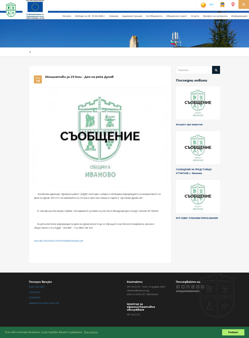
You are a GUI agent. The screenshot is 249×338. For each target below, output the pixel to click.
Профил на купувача (215, 16)
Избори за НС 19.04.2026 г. (90, 16)
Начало (66, 16)
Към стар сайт (37, 286)
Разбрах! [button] (233, 332)
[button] (243, 4)
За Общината (154, 16)
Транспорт (35, 292)
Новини (113, 16)
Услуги (195, 16)
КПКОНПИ (34, 297)
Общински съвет (176, 16)
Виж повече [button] (91, 332)
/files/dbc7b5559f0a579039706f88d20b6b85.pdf (58, 240)
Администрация (132, 16)
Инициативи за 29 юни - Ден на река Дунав (79, 77)
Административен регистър (44, 302)
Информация (239, 16)
